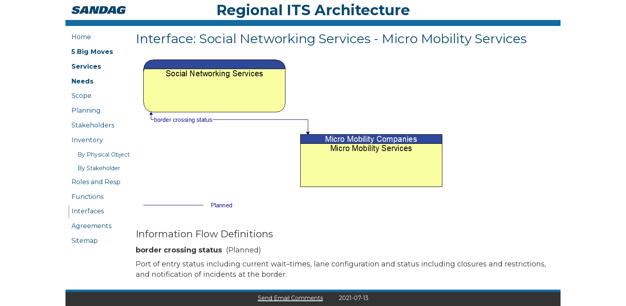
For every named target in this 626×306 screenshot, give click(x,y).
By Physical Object (103, 154)
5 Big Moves (92, 52)
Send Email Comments (290, 298)
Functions (87, 197)
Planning (86, 110)
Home (81, 37)
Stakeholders (92, 125)
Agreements (91, 226)
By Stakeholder (98, 168)
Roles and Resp (96, 182)
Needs (82, 81)
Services (86, 66)
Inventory (87, 140)
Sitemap (84, 240)
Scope (81, 95)
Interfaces (87, 211)
